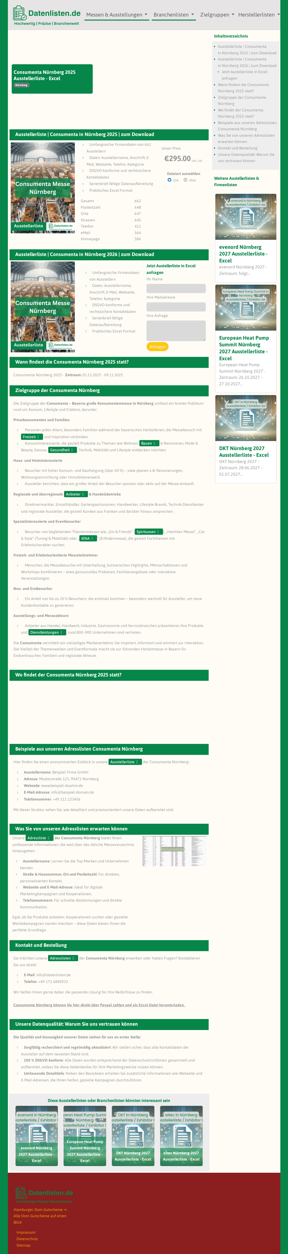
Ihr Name (155, 279)
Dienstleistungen (44, 632)
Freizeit (29, 437)
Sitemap (23, 1245)
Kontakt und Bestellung (237, 148)
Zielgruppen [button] (215, 14)
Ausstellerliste (122, 762)
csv (176, 180)
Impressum (26, 1232)
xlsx (192, 180)
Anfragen (157, 346)
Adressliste (36, 838)
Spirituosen (146, 531)
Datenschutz (27, 1239)
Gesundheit (60, 450)
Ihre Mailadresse (161, 297)
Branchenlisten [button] (172, 14)
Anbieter (73, 494)
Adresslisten (60, 958)
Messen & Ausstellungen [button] (114, 14)
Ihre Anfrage (157, 315)
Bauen (146, 443)
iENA (85, 538)
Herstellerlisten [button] (257, 14)
